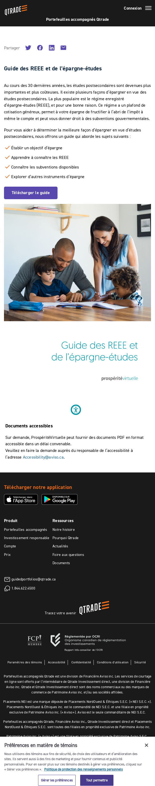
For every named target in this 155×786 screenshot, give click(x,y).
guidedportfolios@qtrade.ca (33, 578)
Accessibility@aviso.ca (43, 457)
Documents (61, 562)
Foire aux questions (68, 554)
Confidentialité (81, 662)
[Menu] (148, 8)
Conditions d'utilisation (112, 662)
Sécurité (140, 662)
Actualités (60, 546)
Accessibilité (56, 662)
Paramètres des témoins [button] (24, 662)
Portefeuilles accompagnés (25, 529)
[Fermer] (146, 749)
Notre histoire (63, 529)
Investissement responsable (27, 537)
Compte (10, 546)
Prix (7, 554)
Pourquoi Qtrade (65, 537)
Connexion (133, 8)
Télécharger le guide (31, 192)
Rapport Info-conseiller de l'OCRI (83, 650)
